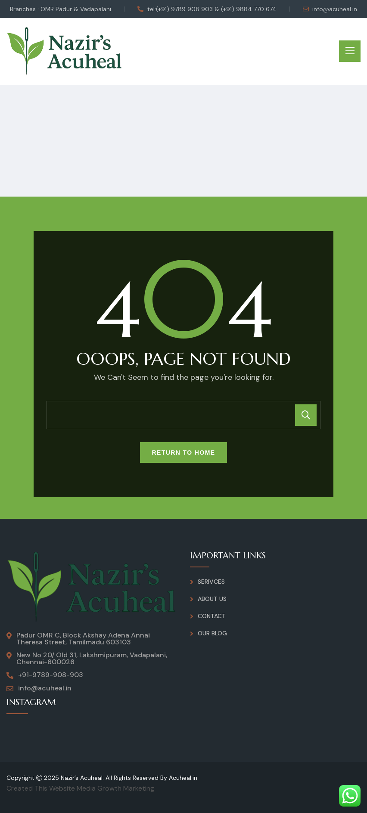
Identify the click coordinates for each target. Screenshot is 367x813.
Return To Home (183, 452)
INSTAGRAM (31, 702)
